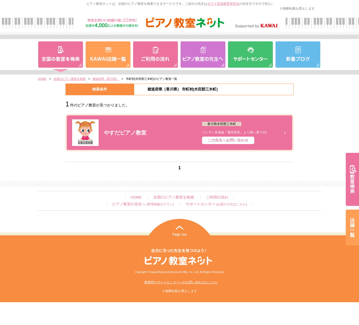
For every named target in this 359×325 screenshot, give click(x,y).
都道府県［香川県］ (106, 78)
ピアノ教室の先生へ (143, 204)
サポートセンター (216, 204)
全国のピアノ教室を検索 (70, 78)
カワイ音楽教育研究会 (223, 4)
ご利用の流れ (217, 197)
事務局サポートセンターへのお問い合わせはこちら (180, 282)
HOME (42, 78)
